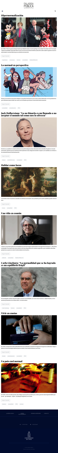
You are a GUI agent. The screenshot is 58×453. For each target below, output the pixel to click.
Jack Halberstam (11, 159)
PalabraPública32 (33, 59)
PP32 (19, 107)
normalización (12, 107)
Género (3, 159)
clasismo (4, 404)
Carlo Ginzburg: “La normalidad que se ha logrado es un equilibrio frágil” (28, 264)
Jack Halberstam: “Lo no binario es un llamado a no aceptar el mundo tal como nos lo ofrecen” (28, 114)
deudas (3, 356)
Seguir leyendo (5, 56)
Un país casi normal (12, 361)
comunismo (12, 59)
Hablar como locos (11, 164)
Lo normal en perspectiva (15, 64)
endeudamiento (11, 356)
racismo (21, 404)
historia (18, 59)
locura (3, 207)
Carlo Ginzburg (5, 308)
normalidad (25, 59)
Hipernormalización (12, 15)
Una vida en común (11, 212)
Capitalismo (4, 59)
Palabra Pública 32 (19, 257)
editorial (4, 257)
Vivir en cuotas (9, 313)
